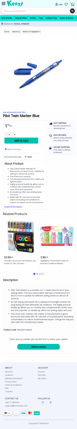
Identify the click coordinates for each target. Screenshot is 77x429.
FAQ (6, 388)
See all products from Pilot (14, 112)
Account (41, 371)
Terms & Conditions (13, 385)
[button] (34, 274)
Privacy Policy (11, 381)
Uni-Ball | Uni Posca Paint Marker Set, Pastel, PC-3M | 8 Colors (20, 262)
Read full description (13, 206)
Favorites (42, 375)
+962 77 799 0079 (12, 402)
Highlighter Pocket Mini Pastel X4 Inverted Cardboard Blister (54, 262)
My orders (42, 378)
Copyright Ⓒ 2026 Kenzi (39, 423)
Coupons (9, 391)
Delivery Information (14, 378)
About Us (9, 371)
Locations (9, 375)
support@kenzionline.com (16, 405)
